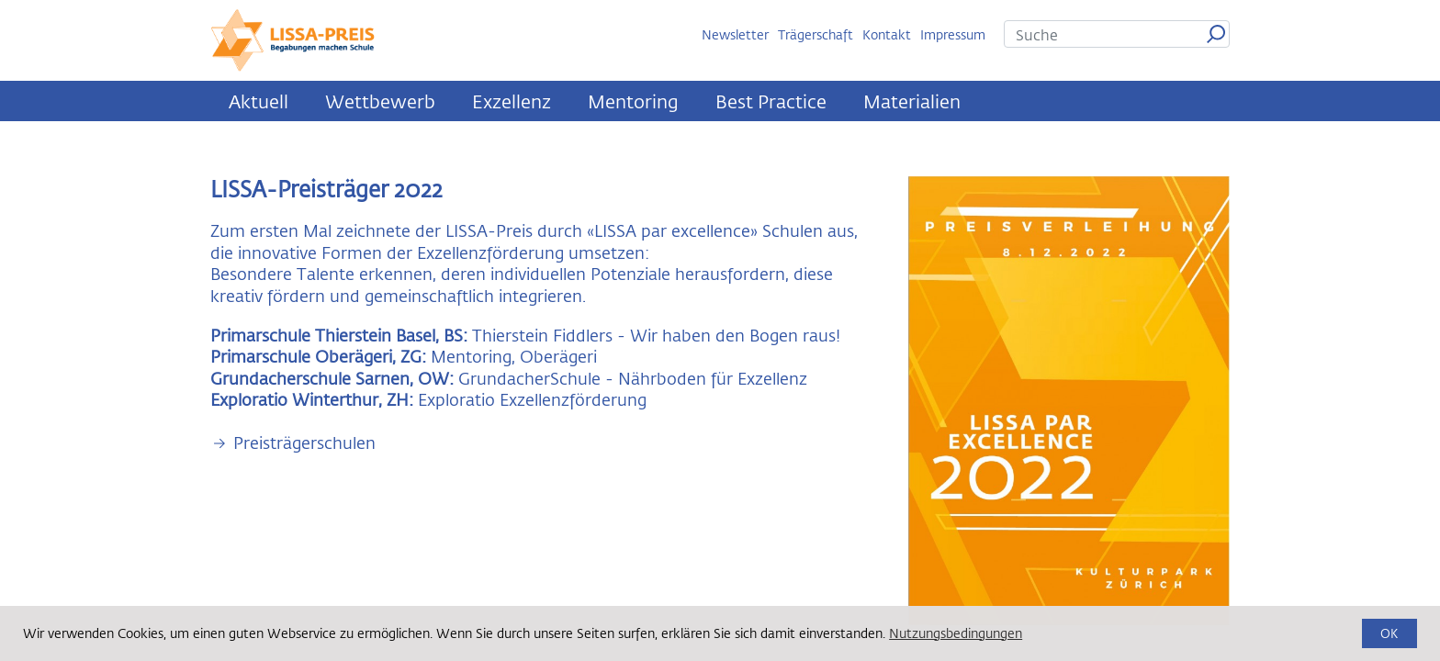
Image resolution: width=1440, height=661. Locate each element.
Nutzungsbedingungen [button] (955, 633)
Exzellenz (511, 101)
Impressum (952, 34)
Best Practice (771, 101)
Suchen (1216, 34)
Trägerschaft (815, 34)
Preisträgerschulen (304, 443)
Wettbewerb (380, 101)
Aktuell (258, 101)
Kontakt (886, 34)
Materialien (912, 101)
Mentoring (633, 101)
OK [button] (1389, 633)
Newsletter (735, 34)
